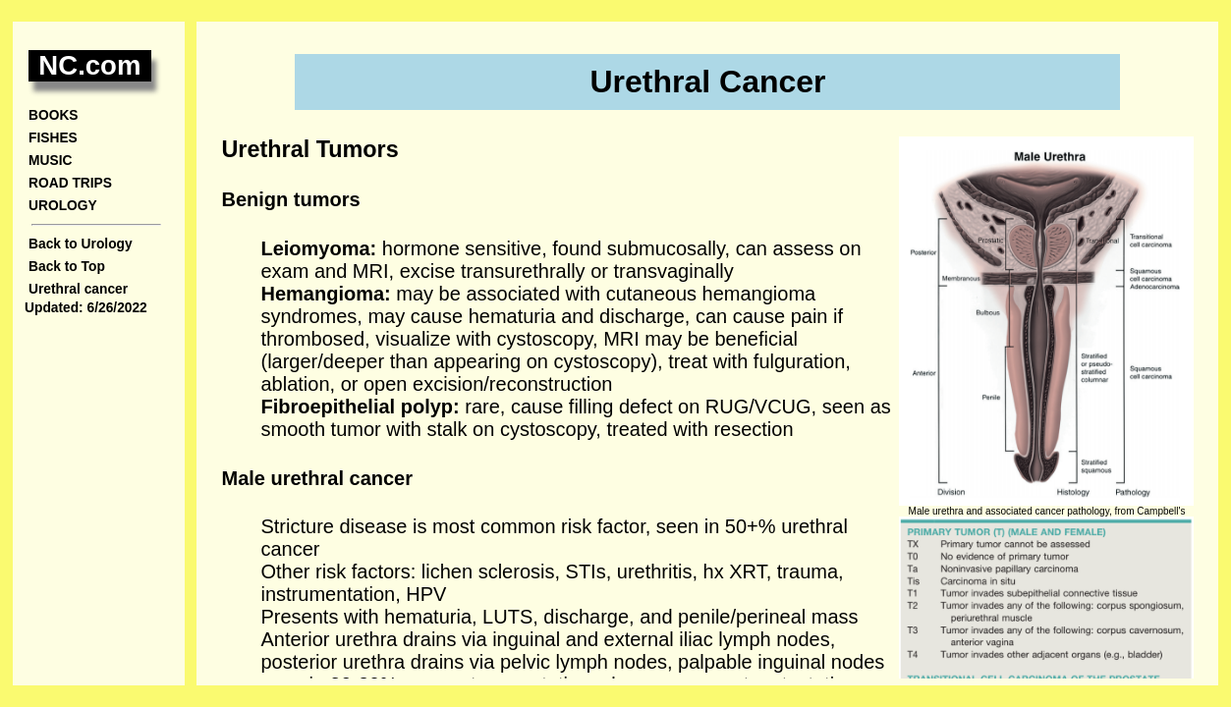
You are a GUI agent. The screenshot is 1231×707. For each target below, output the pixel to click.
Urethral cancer (78, 289)
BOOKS (53, 115)
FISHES (53, 138)
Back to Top (66, 266)
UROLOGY (62, 205)
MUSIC (50, 160)
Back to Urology (80, 244)
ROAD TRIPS (70, 183)
